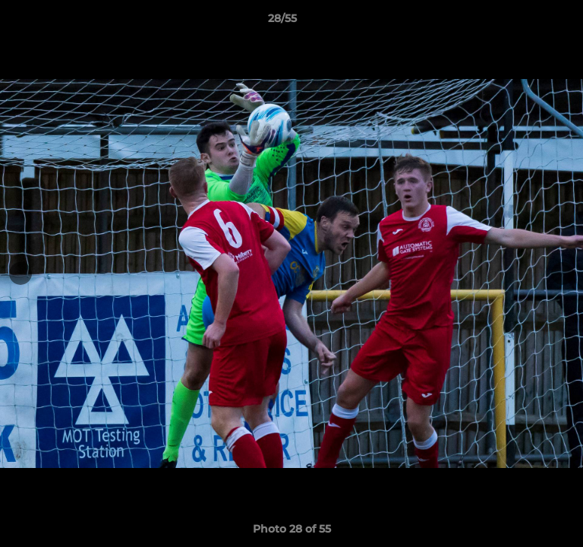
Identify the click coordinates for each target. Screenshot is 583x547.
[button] (528, 22)
